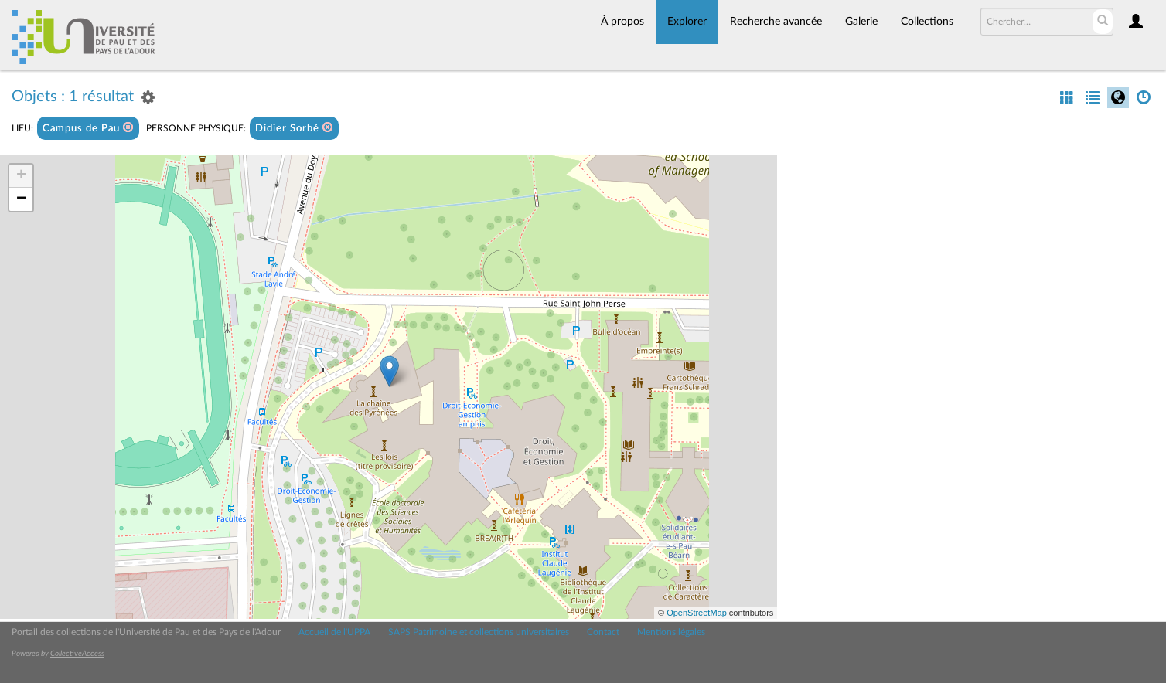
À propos (622, 21)
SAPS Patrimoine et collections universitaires (478, 632)
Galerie (861, 21)
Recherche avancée (776, 21)
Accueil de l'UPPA (334, 632)
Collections (927, 21)
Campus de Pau (88, 128)
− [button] (21, 199)
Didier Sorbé (294, 128)
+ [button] (21, 176)
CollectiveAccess (77, 654)
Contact (603, 632)
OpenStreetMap (697, 612)
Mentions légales (671, 632)
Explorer (687, 21)
